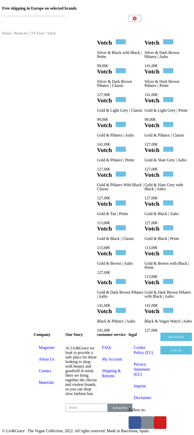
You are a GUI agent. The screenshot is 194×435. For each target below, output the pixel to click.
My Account (112, 359)
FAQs (106, 347)
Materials (46, 382)
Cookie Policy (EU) (143, 350)
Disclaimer (142, 397)
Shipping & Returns (111, 373)
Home (6, 33)
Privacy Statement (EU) (142, 369)
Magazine (47, 347)
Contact (45, 371)
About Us (46, 359)
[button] (33, 16)
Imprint (140, 386)
